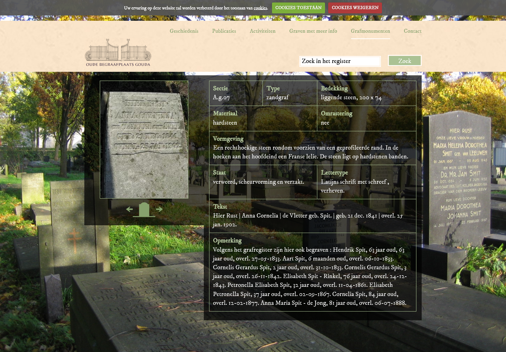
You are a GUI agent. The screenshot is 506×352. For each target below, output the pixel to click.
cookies (260, 8)
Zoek (404, 61)
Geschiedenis (184, 30)
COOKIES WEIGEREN (355, 8)
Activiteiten (262, 30)
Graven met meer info (313, 30)
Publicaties (224, 30)
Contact (413, 30)
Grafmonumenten (370, 30)
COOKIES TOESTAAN (298, 8)
